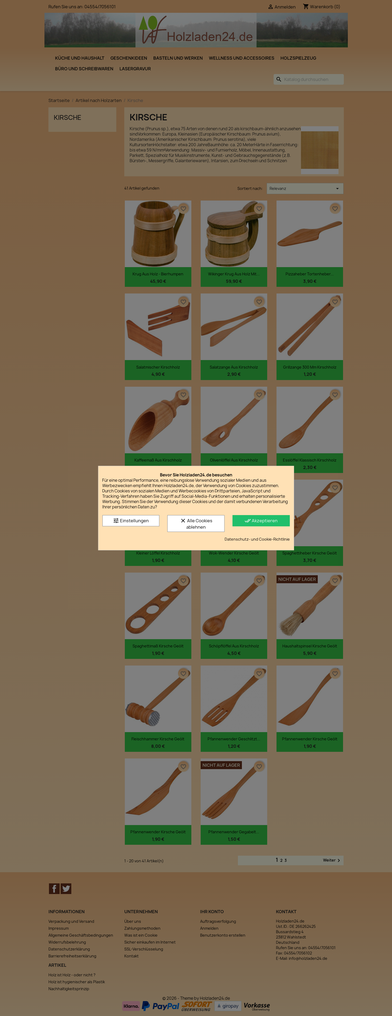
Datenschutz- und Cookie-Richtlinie (257, 539)
